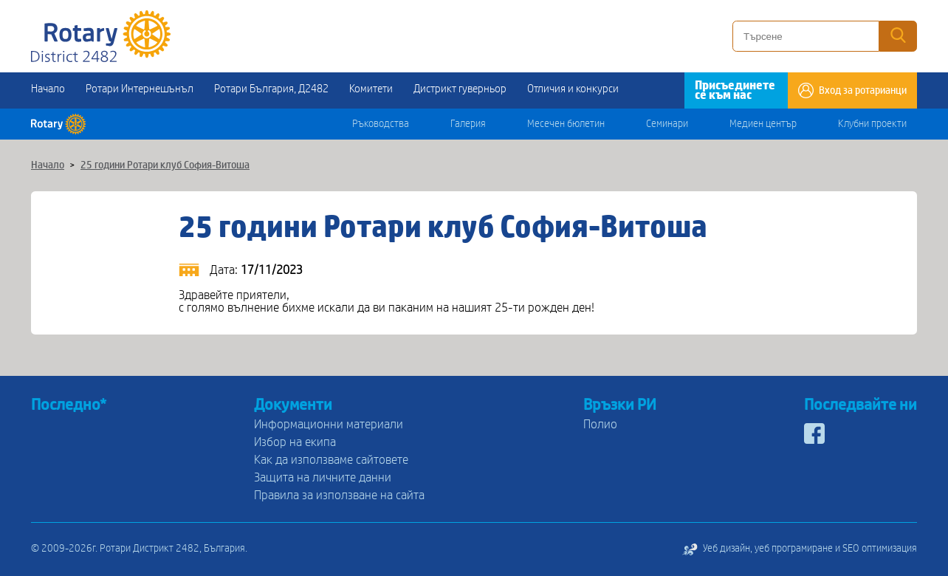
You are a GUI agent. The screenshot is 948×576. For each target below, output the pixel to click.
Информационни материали (328, 424)
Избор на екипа (295, 442)
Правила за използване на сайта (339, 495)
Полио (600, 424)
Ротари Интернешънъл (139, 89)
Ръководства (380, 124)
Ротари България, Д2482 (271, 89)
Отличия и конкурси (573, 89)
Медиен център (763, 124)
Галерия (468, 124)
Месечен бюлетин (566, 124)
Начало (48, 89)
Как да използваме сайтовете (331, 459)
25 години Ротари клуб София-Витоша (165, 165)
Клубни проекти (872, 124)
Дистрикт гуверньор (459, 89)
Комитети (371, 89)
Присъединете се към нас (735, 90)
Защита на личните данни (322, 477)
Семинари (667, 124)
